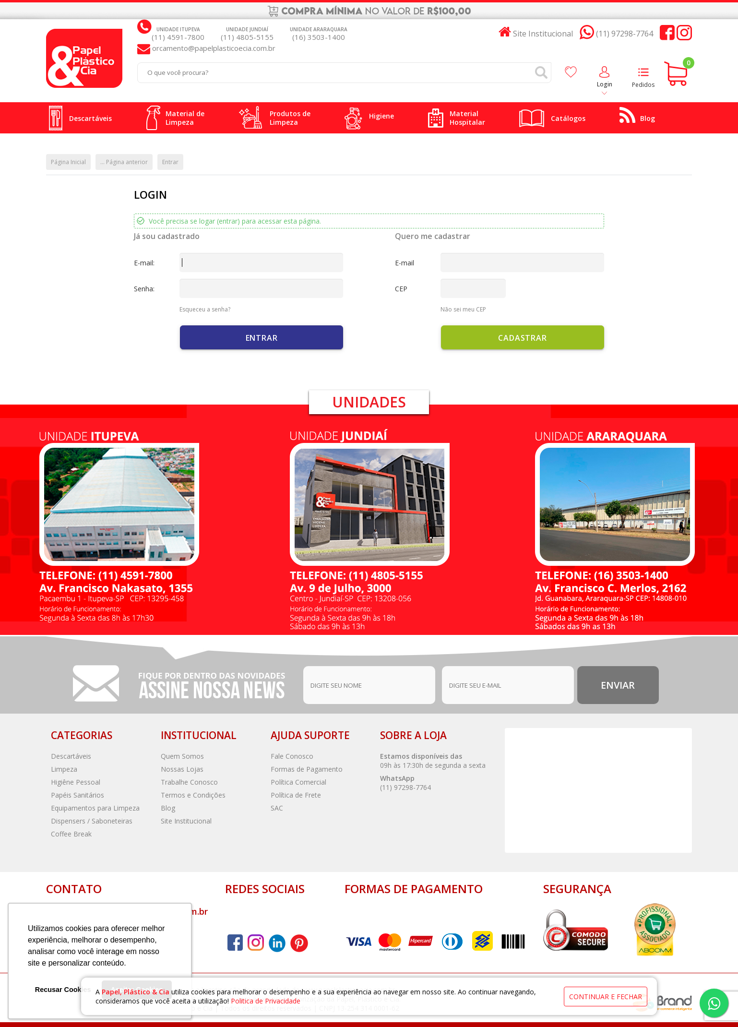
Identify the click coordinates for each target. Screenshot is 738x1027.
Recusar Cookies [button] (63, 989)
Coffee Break (71, 833)
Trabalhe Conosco (189, 782)
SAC (277, 807)
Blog (168, 807)
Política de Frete (296, 795)
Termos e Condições (193, 795)
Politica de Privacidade (265, 1000)
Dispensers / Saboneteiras (91, 820)
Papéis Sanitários (77, 795)
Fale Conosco (292, 756)
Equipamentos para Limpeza (95, 807)
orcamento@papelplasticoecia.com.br (212, 48)
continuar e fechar (605, 996)
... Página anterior (124, 162)
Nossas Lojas (182, 769)
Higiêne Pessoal (75, 782)
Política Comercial (298, 782)
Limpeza (64, 769)
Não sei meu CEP (463, 309)
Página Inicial (68, 162)
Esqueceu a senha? (204, 309)
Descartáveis (71, 756)
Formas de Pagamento (307, 769)
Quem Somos (182, 756)
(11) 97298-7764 (405, 787)
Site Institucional (186, 820)
